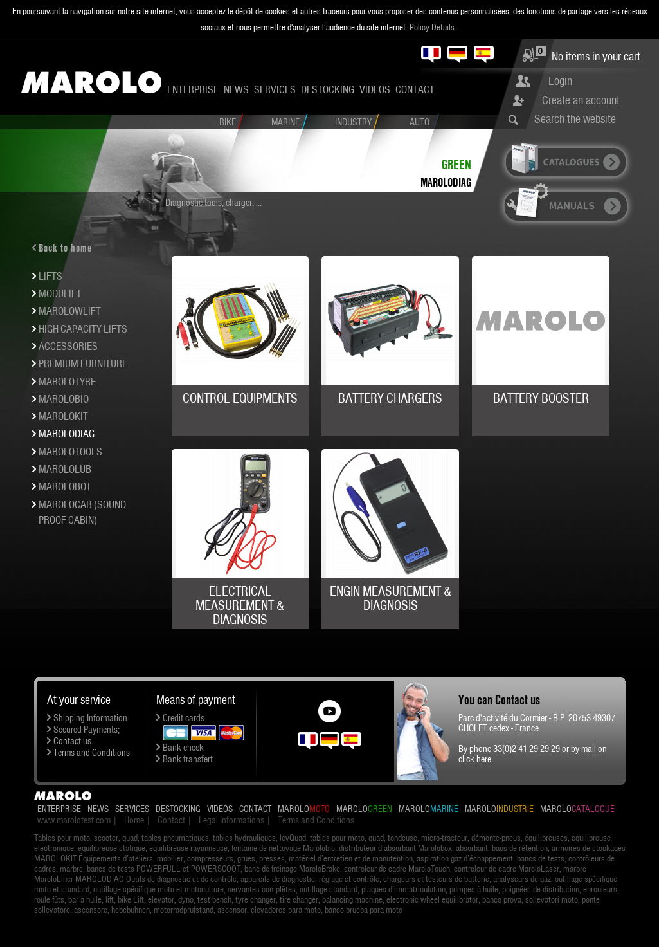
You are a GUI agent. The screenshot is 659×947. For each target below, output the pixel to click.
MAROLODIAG (445, 182)
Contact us (72, 741)
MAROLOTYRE (67, 381)
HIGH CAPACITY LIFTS (83, 329)
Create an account (581, 100)
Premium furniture (83, 363)
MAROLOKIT (63, 416)
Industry (353, 122)
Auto (419, 122)
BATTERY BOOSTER (541, 398)
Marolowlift (70, 311)
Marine (285, 122)
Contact (415, 89)
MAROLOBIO (64, 399)
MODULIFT (60, 293)
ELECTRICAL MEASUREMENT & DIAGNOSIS (239, 605)
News (236, 89)
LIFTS (50, 276)
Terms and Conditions (91, 752)
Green (456, 164)
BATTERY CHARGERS (390, 398)
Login (560, 81)
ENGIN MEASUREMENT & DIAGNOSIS (390, 598)
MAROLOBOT (65, 486)
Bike (227, 122)
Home (134, 820)
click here (474, 759)
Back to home (65, 248)
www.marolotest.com (74, 820)
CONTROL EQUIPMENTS (240, 398)
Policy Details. (433, 27)
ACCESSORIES (68, 346)
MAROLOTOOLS (70, 452)
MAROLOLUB (65, 469)
